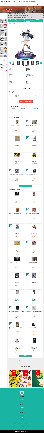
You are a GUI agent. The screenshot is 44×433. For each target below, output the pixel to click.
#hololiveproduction (32, 86)
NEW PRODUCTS (22, 1)
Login (22, 417)
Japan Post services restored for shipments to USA (18, 15)
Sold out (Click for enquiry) (26, 101)
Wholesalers (22, 419)
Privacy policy (22, 409)
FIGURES (10, 23)
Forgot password (22, 415)
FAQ (22, 399)
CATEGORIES (14, 1)
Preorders (33, 1)
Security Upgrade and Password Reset (17, 13)
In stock (28, 1)
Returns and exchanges (22, 402)
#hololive (27, 86)
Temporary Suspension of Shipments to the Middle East (20, 17)
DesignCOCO (28, 74)
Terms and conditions (22, 407)
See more (25, 355)
